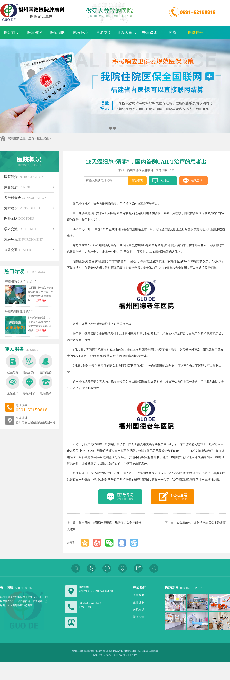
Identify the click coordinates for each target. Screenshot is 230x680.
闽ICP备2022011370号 (125, 654)
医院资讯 (43, 138)
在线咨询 (197, 180)
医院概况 (34, 32)
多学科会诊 (25, 197)
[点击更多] (41, 300)
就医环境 (80, 32)
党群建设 (22, 208)
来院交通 (18, 250)
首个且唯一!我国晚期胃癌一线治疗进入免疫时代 (110, 522)
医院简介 (24, 177)
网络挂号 (195, 32)
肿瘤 (172, 32)
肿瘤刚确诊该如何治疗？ (21, 281)
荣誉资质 (17, 187)
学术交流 (103, 32)
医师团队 (57, 32)
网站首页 (11, 32)
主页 (31, 138)
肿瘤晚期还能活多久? (19, 311)
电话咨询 (137, 180)
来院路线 (149, 32)
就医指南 (138, 617)
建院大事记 (126, 32)
